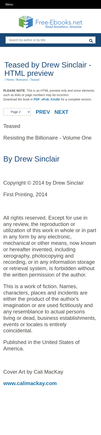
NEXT (61, 112)
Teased (34, 79)
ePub (45, 99)
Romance (22, 79)
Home (10, 79)
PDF (37, 99)
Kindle (55, 99)
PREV (43, 112)
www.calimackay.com (30, 383)
